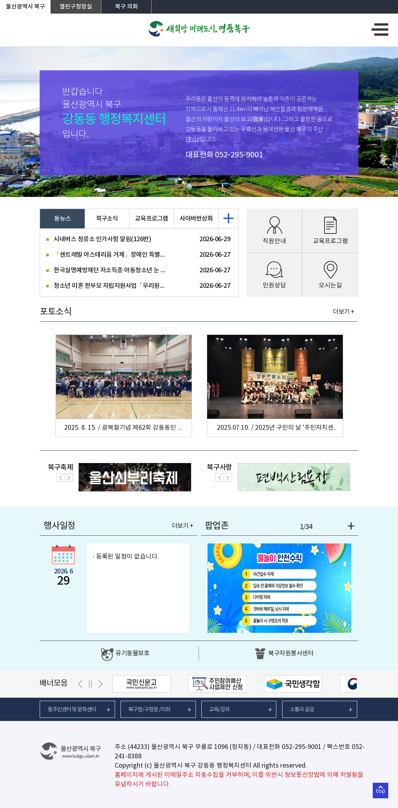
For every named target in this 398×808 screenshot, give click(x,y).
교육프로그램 (151, 218)
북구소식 (107, 218)
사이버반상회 (196, 218)
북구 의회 (126, 6)
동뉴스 (62, 218)
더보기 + (343, 311)
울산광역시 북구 (25, 6)
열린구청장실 (75, 6)
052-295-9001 (239, 155)
